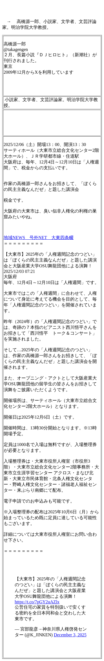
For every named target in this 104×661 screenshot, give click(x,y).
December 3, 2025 (70, 634)
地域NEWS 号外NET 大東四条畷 (38, 237)
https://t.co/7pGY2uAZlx (37, 601)
